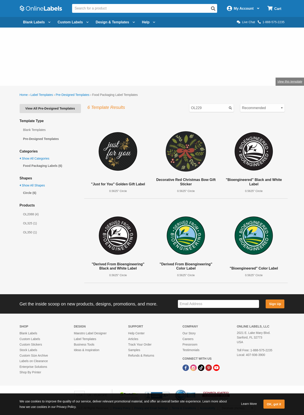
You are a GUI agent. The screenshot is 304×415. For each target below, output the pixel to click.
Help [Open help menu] (148, 22)
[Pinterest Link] (209, 367)
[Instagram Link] (194, 367)
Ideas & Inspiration (86, 350)
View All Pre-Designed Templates (50, 108)
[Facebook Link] (186, 367)
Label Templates (41, 95)
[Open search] (213, 9)
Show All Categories (34, 158)
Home (24, 95)
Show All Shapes (32, 185)
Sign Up (275, 304)
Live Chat (246, 22)
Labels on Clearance (34, 361)
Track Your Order (139, 344)
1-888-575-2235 (271, 22)
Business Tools (84, 344)
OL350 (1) (30, 232)
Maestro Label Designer (90, 333)
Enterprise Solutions (33, 366)
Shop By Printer (30, 372)
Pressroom (190, 344)
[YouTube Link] (216, 367)
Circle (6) (29, 193)
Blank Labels (28, 333)
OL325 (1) (30, 223)
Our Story (189, 333)
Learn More (249, 404)
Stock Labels (28, 350)
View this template (289, 81)
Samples (134, 350)
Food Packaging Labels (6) (42, 165)
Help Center (136, 333)
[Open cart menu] (274, 8)
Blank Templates (34, 130)
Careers (188, 339)
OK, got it (274, 404)
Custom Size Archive (34, 355)
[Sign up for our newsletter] (218, 304)
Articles (133, 339)
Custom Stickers (31, 344)
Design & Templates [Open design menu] (115, 22)
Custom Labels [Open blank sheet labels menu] (73, 22)
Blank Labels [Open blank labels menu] (37, 22)
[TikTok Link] (201, 367)
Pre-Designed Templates (72, 95)
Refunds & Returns (141, 355)
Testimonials (191, 350)
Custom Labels (30, 339)
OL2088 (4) (31, 214)
